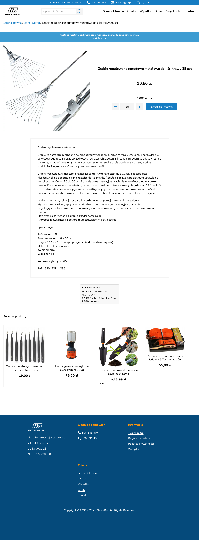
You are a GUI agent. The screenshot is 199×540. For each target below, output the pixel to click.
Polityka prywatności (141, 444)
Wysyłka (145, 11)
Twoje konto (136, 433)
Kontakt (190, 11)
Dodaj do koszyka (162, 107)
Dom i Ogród (32, 23)
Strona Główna (113, 11)
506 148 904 (90, 433)
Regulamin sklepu (139, 438)
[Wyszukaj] (79, 11)
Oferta (131, 11)
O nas (158, 11)
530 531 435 (90, 438)
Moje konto (173, 11)
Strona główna (12, 23)
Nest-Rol (102, 510)
